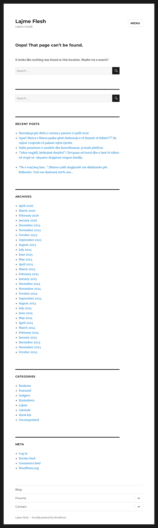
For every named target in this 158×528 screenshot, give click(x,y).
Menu (135, 23)
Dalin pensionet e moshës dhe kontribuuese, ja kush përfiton (61, 147)
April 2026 (26, 205)
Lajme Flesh (30, 21)
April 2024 (26, 323)
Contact (21, 506)
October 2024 (28, 293)
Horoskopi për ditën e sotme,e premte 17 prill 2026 (54, 133)
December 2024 (29, 284)
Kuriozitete (26, 400)
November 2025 (30, 230)
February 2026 (29, 215)
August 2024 (27, 303)
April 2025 (26, 264)
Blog (18, 489)
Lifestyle (25, 410)
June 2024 (26, 313)
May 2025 (25, 259)
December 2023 (29, 342)
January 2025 (28, 279)
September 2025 (30, 240)
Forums (20, 498)
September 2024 (30, 298)
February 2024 (29, 332)
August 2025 (27, 244)
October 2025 (28, 235)
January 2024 (28, 337)
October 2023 (28, 352)
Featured (25, 390)
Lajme (23, 405)
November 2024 (30, 288)
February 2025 (29, 274)
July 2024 (25, 308)
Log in (23, 453)
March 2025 (27, 269)
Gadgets (24, 395)
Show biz (25, 415)
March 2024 (27, 327)
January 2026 (28, 220)
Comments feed (30, 463)
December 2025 (29, 225)
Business (25, 385)
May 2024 (25, 318)
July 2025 (25, 249)
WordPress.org (29, 468)
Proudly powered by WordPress (49, 517)
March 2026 (27, 210)
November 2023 (30, 347)
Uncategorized (29, 420)
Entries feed (27, 458)
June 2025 (26, 254)
